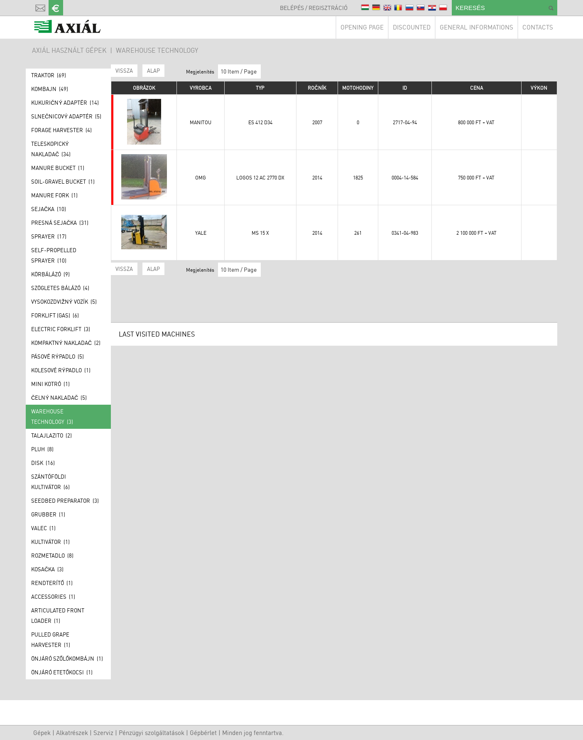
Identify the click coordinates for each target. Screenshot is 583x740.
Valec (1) (43, 528)
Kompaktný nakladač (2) (65, 342)
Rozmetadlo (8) (52, 555)
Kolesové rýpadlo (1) (61, 370)
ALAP (153, 70)
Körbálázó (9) (50, 274)
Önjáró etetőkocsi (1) (62, 672)
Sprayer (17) (48, 236)
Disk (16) (43, 463)
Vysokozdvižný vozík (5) (64, 301)
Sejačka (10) (48, 209)
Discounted (412, 27)
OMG (200, 178)
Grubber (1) (48, 514)
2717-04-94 (405, 122)
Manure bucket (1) (57, 168)
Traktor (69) (48, 75)
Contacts (537, 27)
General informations (476, 27)
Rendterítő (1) (52, 583)
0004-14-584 (405, 178)
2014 (317, 178)
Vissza (124, 70)
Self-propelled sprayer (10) (53, 255)
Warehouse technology (157, 50)
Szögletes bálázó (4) (60, 288)
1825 (358, 178)
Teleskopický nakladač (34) (51, 148)
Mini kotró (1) (50, 384)
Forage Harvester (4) (61, 130)
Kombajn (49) (49, 89)
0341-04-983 (405, 233)
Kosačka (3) (47, 569)
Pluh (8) (42, 449)
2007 (317, 122)
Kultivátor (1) (50, 541)
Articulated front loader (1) (57, 615)
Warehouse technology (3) (52, 416)
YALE (200, 233)
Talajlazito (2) (51, 435)
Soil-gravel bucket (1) (63, 181)
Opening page (362, 27)
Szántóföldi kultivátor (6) (50, 481)
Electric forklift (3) (60, 329)
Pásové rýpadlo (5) (57, 356)
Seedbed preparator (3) (65, 500)
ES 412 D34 (260, 122)
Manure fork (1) (54, 195)
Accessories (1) (53, 596)
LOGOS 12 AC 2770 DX (260, 178)
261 (358, 233)
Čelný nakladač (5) (59, 397)
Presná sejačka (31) (59, 222)
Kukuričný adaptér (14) (65, 102)
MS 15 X (260, 233)
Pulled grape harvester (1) (50, 639)
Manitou (200, 122)
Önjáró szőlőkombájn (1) (67, 658)
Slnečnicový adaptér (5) (66, 116)
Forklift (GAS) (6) (55, 315)
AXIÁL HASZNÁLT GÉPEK (69, 50)
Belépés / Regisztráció (314, 7)
